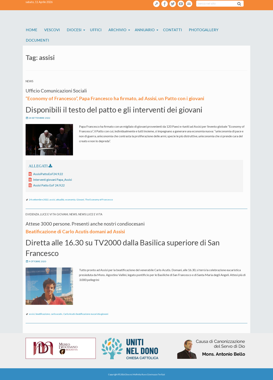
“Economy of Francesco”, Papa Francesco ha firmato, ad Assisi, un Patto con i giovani (111, 98)
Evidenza (32, 214)
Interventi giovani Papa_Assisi (52, 179)
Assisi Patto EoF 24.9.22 (49, 185)
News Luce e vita (90, 214)
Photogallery (203, 30)
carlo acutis (56, 313)
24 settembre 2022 (39, 199)
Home (31, 30)
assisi (52, 199)
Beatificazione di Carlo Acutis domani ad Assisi (73, 230)
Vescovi (52, 30)
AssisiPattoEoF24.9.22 (48, 173)
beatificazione (43, 313)
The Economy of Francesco (99, 199)
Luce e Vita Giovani (54, 214)
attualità (60, 199)
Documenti (37, 40)
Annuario (145, 30)
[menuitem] (31, 30)
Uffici (96, 30)
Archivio (117, 30)
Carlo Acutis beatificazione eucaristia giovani (85, 313)
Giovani (80, 199)
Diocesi (74, 30)
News (29, 81)
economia (70, 199)
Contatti (172, 30)
